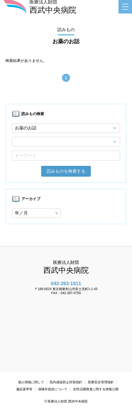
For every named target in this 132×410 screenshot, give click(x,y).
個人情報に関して (31, 382)
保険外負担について (52, 389)
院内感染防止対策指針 (66, 382)
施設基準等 (24, 389)
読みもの (66, 29)
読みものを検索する (66, 171)
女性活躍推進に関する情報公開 (95, 389)
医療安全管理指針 (101, 382)
